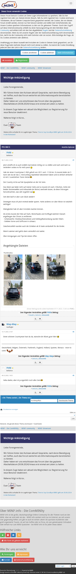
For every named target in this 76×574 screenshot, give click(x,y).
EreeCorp (26, 572)
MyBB (31, 570)
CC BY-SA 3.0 (44, 572)
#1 (73, 160)
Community (4, 30)
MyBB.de (18, 570)
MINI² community (28, 68)
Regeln (45, 30)
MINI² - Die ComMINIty (9, 68)
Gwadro (32, 315)
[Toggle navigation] (71, 3)
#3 (73, 375)
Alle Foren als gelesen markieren (15, 541)
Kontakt (6, 560)
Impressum (22, 554)
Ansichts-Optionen (68, 147)
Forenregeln (7, 554)
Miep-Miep (11, 324)
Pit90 (8, 152)
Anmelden (7, 60)
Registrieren (21, 60)
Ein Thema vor (24, 398)
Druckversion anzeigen (10, 409)
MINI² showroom (44, 68)
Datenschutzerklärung (63, 30)
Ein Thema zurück (10, 398)
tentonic (38, 315)
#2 (73, 332)
